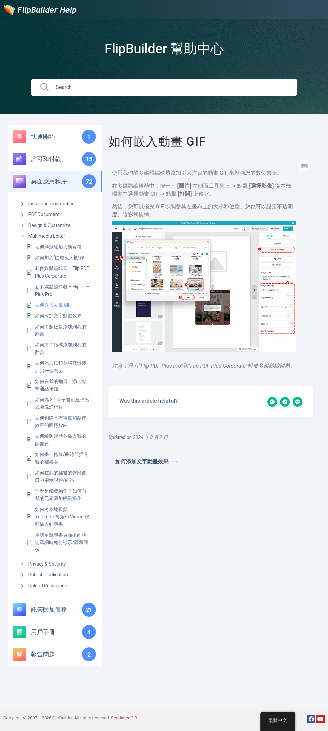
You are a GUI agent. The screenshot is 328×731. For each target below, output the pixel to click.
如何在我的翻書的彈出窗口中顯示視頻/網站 (60, 476)
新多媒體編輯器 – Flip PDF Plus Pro (62, 290)
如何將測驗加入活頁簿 (58, 247)
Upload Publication (47, 585)
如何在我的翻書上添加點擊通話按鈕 (60, 385)
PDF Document (44, 214)
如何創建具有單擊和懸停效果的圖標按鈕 (60, 421)
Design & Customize (49, 225)
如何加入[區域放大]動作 (59, 257)
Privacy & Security (47, 564)
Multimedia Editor (46, 236)
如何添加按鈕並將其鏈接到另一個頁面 (60, 366)
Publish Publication (48, 574)
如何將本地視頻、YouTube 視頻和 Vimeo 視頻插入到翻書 (62, 517)
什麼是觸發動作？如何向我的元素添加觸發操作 (60, 494)
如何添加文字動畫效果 (58, 315)
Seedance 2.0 (124, 717)
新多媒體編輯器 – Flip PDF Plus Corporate (62, 272)
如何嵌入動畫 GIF (52, 305)
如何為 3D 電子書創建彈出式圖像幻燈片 (62, 403)
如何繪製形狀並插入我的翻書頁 (60, 439)
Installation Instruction (51, 203)
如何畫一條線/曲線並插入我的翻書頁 (61, 458)
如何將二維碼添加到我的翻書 (60, 348)
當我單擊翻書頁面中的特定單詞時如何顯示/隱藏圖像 (61, 542)
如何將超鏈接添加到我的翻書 (60, 330)
